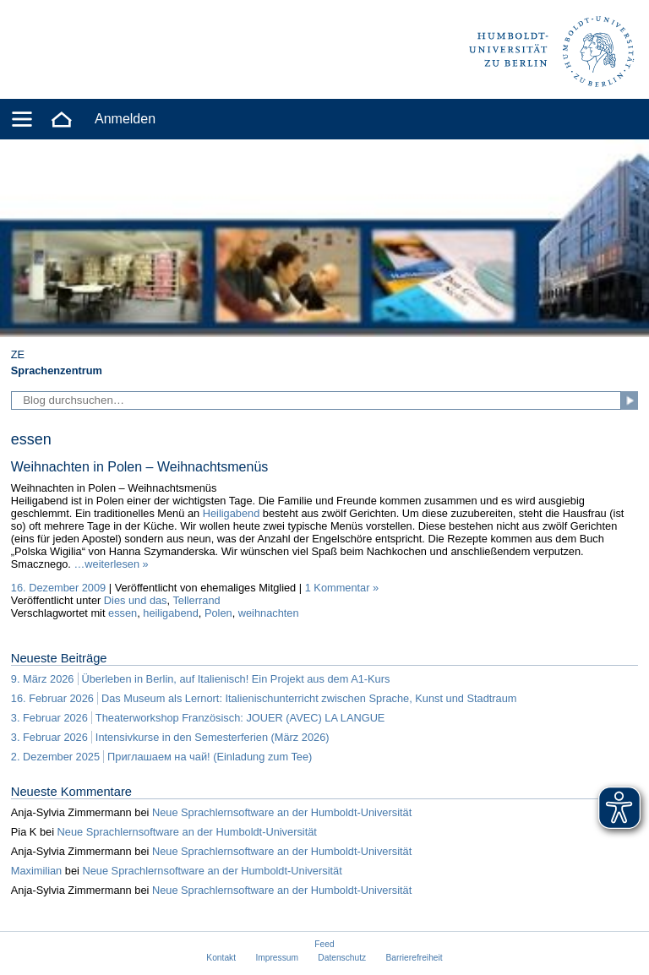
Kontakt (221, 957)
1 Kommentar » (342, 587)
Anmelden (125, 119)
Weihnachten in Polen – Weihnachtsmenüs (139, 467)
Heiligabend (231, 513)
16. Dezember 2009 (58, 587)
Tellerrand (196, 600)
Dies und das (135, 600)
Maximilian (36, 870)
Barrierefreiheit (414, 957)
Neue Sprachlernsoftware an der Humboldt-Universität (282, 812)
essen (122, 613)
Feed (324, 944)
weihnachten (268, 613)
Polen (218, 613)
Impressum (276, 957)
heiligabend (170, 613)
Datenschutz (342, 957)
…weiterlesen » (111, 564)
